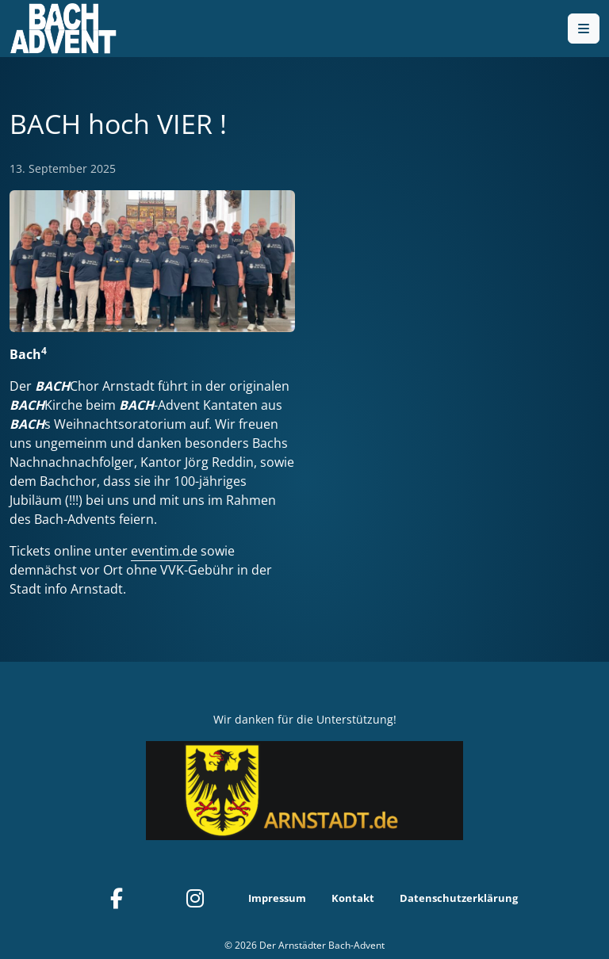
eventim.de (164, 551)
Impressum (277, 898)
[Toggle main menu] (583, 28)
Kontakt (352, 898)
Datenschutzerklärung (459, 898)
